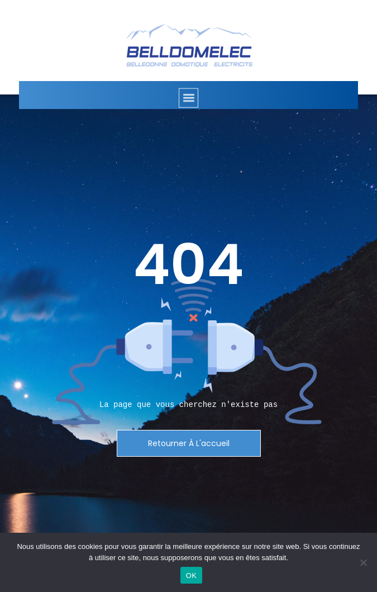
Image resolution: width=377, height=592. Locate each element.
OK (191, 575)
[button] (188, 105)
